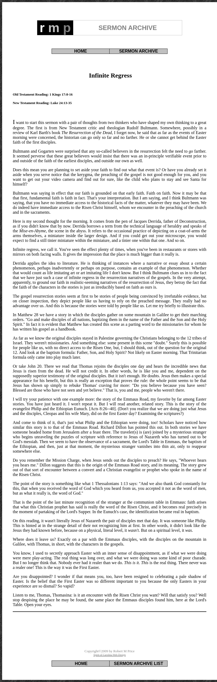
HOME (80, 51)
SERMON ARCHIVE (138, 51)
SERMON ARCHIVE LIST (138, 663)
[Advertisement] (109, 633)
